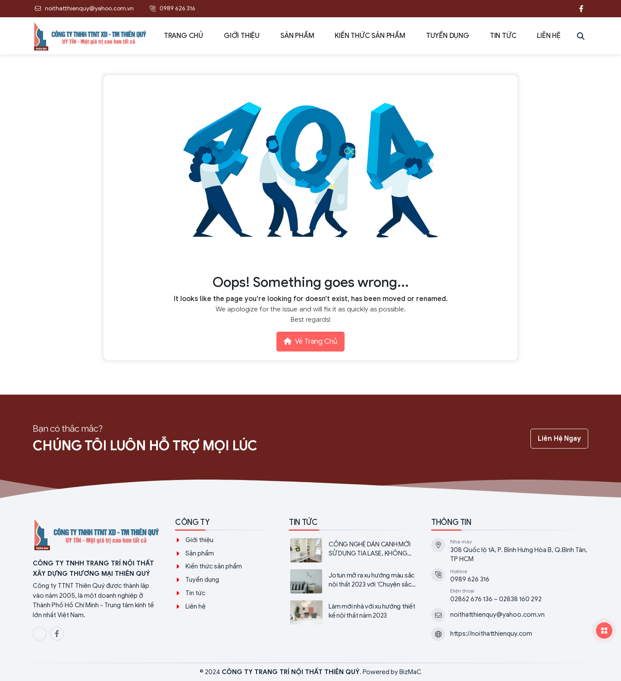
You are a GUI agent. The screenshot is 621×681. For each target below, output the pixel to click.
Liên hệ (195, 606)
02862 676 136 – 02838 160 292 (496, 599)
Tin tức (195, 593)
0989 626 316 (469, 579)
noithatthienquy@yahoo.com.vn (497, 614)
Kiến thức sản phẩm (213, 566)
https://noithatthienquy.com (491, 633)
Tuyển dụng (202, 580)
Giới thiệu (199, 540)
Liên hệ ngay (559, 438)
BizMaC (410, 672)
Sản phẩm (199, 553)
